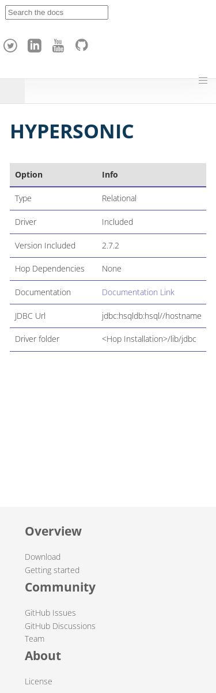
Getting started (52, 569)
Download (42, 556)
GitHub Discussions (60, 625)
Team (34, 638)
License (38, 681)
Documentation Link (138, 292)
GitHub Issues (50, 612)
